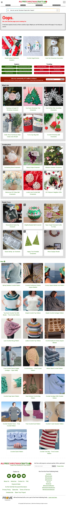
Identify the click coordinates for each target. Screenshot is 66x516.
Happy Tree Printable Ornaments (33, 252)
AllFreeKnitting (48, 478)
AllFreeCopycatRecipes (48, 485)
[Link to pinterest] (19, 476)
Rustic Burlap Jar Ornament (12, 251)
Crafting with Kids (9, 73)
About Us (6, 481)
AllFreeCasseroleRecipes (49, 489)
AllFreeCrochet (48, 476)
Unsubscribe (9, 492)
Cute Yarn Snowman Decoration (54, 58)
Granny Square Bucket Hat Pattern (54, 285)
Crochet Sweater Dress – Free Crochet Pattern (11, 425)
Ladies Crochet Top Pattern (33, 341)
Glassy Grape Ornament (33, 167)
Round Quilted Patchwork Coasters (12, 59)
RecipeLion (48, 483)
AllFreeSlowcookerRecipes (48, 487)
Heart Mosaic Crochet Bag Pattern (33, 397)
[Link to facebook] (9, 476)
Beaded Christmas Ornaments (41, 73)
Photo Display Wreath (54, 251)
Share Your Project (20, 492)
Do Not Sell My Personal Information (16, 487)
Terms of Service (25, 489)
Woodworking (57, 69)
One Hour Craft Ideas (41, 66)
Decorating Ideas (9, 66)
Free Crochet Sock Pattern (33, 424)
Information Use (39, 80)
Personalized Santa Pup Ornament (12, 226)
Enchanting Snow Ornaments (12, 167)
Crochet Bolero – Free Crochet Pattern (33, 369)
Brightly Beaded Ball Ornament (33, 225)
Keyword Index (16, 484)
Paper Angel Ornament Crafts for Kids (53, 226)
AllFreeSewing (48, 480)
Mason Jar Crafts (57, 66)
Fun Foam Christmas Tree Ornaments (33, 109)
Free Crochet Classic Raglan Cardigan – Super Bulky (11, 369)
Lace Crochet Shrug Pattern (11, 341)
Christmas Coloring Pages (56, 73)
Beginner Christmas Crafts (24, 69)
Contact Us (21, 481)
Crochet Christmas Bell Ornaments (53, 135)
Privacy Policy (33, 80)
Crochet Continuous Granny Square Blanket (33, 286)
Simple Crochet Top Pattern (33, 313)
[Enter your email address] (43, 466)
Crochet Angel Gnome (33, 58)
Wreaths (41, 69)
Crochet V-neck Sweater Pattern (55, 424)
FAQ (27, 481)
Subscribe (15, 489)
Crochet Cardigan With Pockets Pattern (54, 397)
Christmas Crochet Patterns (24, 73)
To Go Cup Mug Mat (33, 135)
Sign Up (62, 79)
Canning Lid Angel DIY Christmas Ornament (12, 109)
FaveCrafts (48, 474)
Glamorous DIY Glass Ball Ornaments (12, 193)
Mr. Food (49, 481)
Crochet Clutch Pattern (16, 451)
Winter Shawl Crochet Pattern (54, 368)
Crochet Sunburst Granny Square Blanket (55, 341)
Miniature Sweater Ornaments (53, 167)
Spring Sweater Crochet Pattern (11, 285)
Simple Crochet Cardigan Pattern (55, 313)
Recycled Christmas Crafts (24, 66)
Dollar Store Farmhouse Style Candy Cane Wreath (12, 135)
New (3, 261)
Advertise (13, 481)
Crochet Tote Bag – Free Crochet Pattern (49, 452)
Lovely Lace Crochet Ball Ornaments (33, 193)
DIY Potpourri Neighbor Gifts (54, 192)
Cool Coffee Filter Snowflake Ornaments (53, 109)
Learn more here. (52, 497)
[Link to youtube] (24, 476)
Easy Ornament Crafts (9, 69)
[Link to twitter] (14, 476)
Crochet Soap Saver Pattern (11, 396)
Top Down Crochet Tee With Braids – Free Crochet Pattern (11, 314)
